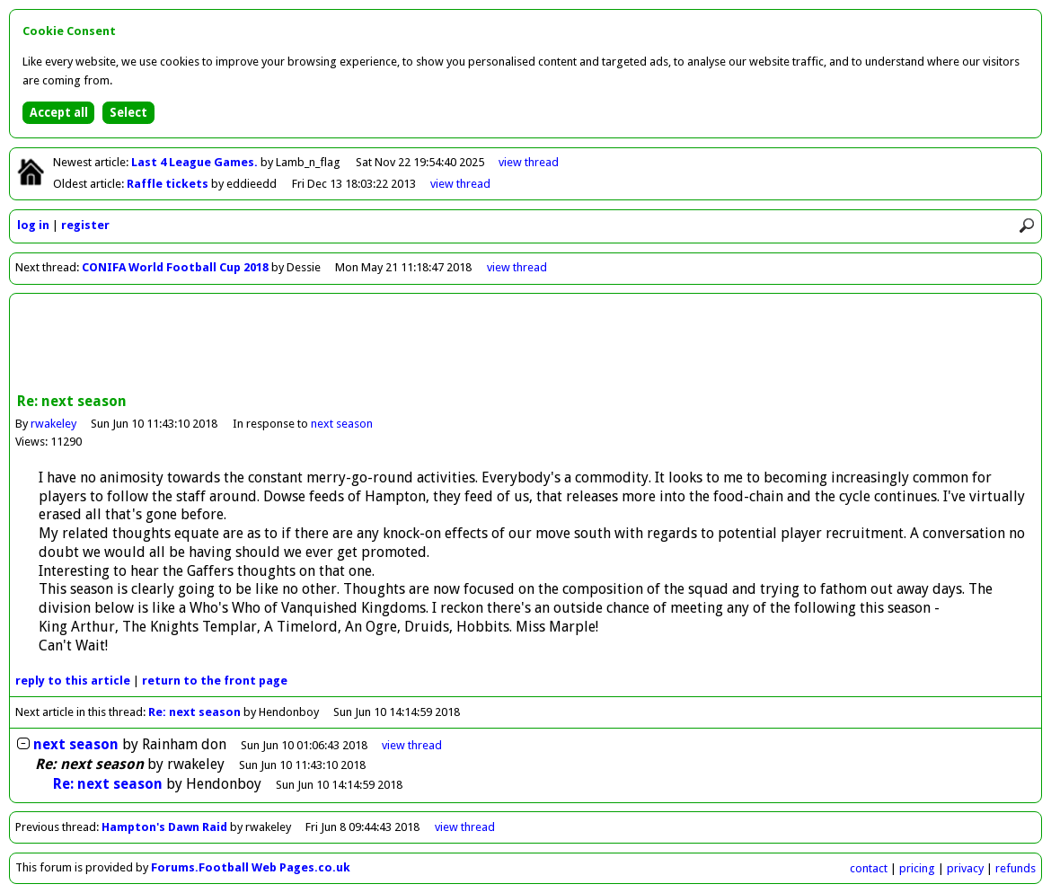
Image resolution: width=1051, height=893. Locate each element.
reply (72, 680)
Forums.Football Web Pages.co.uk (250, 867)
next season (342, 423)
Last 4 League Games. (196, 162)
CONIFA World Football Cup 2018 (175, 267)
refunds (1015, 868)
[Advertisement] (525, 345)
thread (412, 745)
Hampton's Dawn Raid (164, 827)
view (529, 162)
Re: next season (194, 712)
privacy (965, 868)
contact (869, 868)
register (85, 225)
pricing (917, 868)
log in (33, 225)
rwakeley (53, 423)
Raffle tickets (169, 183)
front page (214, 680)
